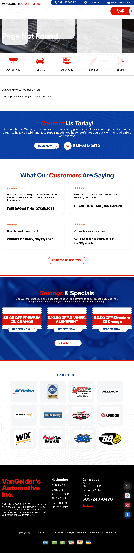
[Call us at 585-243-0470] (82, 146)
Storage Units (11, 12)
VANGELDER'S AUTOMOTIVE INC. (21, 90)
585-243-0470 (22, 504)
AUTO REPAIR (45, 9)
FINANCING (65, 9)
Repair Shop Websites (50, 532)
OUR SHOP (8, 9)
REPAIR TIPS (84, 9)
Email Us (88, 505)
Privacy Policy (109, 532)
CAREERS (25, 9)
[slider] (12, 188)
